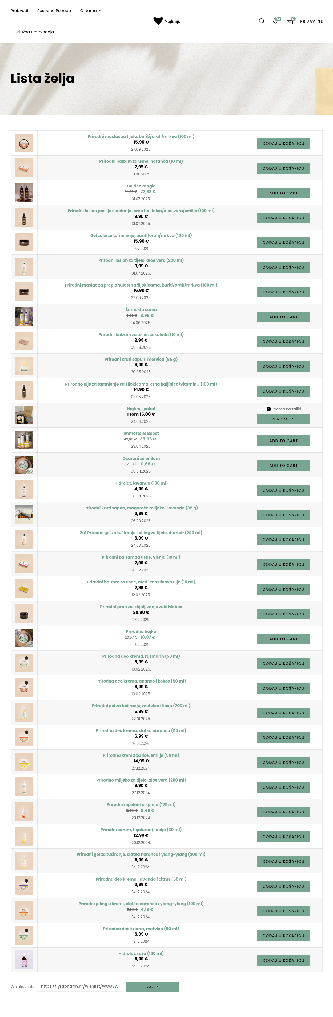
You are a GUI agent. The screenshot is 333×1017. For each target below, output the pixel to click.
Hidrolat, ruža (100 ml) (141, 953)
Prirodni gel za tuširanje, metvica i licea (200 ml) (141, 706)
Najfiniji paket (141, 408)
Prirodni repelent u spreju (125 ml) (141, 804)
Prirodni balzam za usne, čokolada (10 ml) (141, 334)
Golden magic (141, 186)
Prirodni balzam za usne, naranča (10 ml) (141, 161)
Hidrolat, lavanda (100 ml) (141, 483)
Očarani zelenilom (141, 458)
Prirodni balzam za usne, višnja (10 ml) (141, 557)
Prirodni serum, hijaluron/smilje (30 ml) (141, 829)
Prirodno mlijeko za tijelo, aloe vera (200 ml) (141, 780)
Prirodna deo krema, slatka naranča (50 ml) (141, 730)
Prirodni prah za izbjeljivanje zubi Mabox (141, 607)
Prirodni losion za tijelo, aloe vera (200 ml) (141, 260)
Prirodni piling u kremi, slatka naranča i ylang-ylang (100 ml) (141, 903)
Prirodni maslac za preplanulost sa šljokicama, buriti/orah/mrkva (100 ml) (141, 285)
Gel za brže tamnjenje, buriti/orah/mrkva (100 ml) (141, 235)
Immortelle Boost (141, 433)
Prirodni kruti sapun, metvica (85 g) (141, 359)
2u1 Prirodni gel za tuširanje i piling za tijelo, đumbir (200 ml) (141, 533)
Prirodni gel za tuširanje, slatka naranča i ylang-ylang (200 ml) (141, 854)
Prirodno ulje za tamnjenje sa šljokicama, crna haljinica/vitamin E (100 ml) (141, 384)
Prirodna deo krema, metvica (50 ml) (141, 929)
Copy (153, 987)
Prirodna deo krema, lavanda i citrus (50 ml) (141, 879)
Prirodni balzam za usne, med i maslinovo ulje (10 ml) (141, 582)
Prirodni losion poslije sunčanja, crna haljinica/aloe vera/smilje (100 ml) (141, 211)
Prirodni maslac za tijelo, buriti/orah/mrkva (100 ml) (141, 136)
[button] (283, 143)
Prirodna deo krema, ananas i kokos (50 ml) (141, 681)
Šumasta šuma (141, 309)
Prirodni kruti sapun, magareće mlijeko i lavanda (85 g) (141, 508)
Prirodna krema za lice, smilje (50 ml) (141, 755)
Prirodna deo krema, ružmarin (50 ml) (141, 656)
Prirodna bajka (141, 631)
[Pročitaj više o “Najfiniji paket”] (283, 419)
